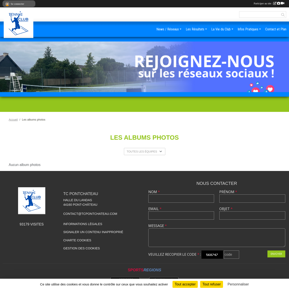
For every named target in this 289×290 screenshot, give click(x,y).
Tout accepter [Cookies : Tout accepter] (185, 284)
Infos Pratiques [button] (248, 29)
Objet (226, 208)
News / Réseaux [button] (167, 29)
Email (155, 208)
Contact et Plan (275, 29)
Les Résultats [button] (195, 29)
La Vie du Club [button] (221, 29)
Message (157, 225)
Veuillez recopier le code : (174, 254)
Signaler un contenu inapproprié (93, 232)
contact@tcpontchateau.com (90, 213)
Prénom (228, 191)
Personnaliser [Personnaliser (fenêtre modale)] (238, 284)
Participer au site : (269, 3)
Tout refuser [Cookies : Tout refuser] (211, 284)
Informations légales (82, 224)
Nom (154, 191)
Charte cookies (77, 240)
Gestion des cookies (81, 248)
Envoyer (276, 254)
